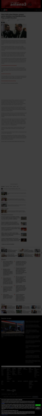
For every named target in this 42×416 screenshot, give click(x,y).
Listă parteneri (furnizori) (4, 414)
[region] (21, 407)
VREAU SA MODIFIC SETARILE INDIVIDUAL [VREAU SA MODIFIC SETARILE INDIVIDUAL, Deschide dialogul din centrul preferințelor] (38, 408)
